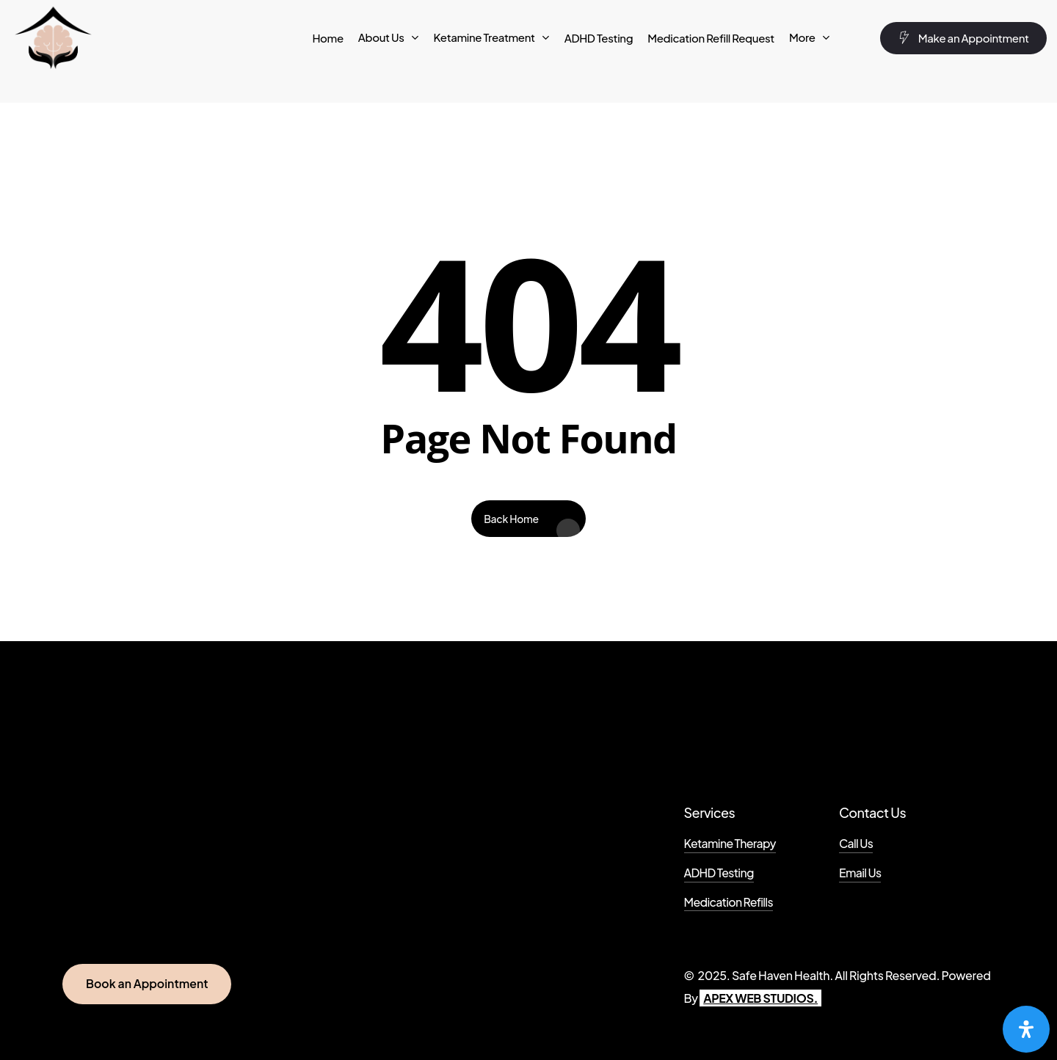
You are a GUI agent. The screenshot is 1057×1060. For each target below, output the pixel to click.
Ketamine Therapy (730, 843)
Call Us (856, 843)
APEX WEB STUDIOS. (760, 998)
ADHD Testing (719, 873)
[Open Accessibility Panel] (1026, 1029)
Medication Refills (728, 902)
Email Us (860, 873)
